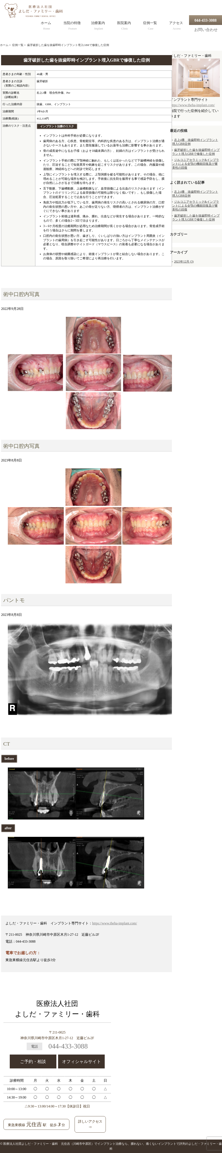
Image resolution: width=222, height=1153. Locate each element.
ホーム (46, 24)
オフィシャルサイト (81, 1061)
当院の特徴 (72, 24)
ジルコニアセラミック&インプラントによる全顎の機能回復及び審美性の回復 (195, 163)
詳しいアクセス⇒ (90, 1124)
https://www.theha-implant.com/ (114, 923)
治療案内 (98, 24)
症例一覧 (150, 24)
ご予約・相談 (33, 1061)
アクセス (176, 24)
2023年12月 (184, 261)
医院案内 (124, 24)
